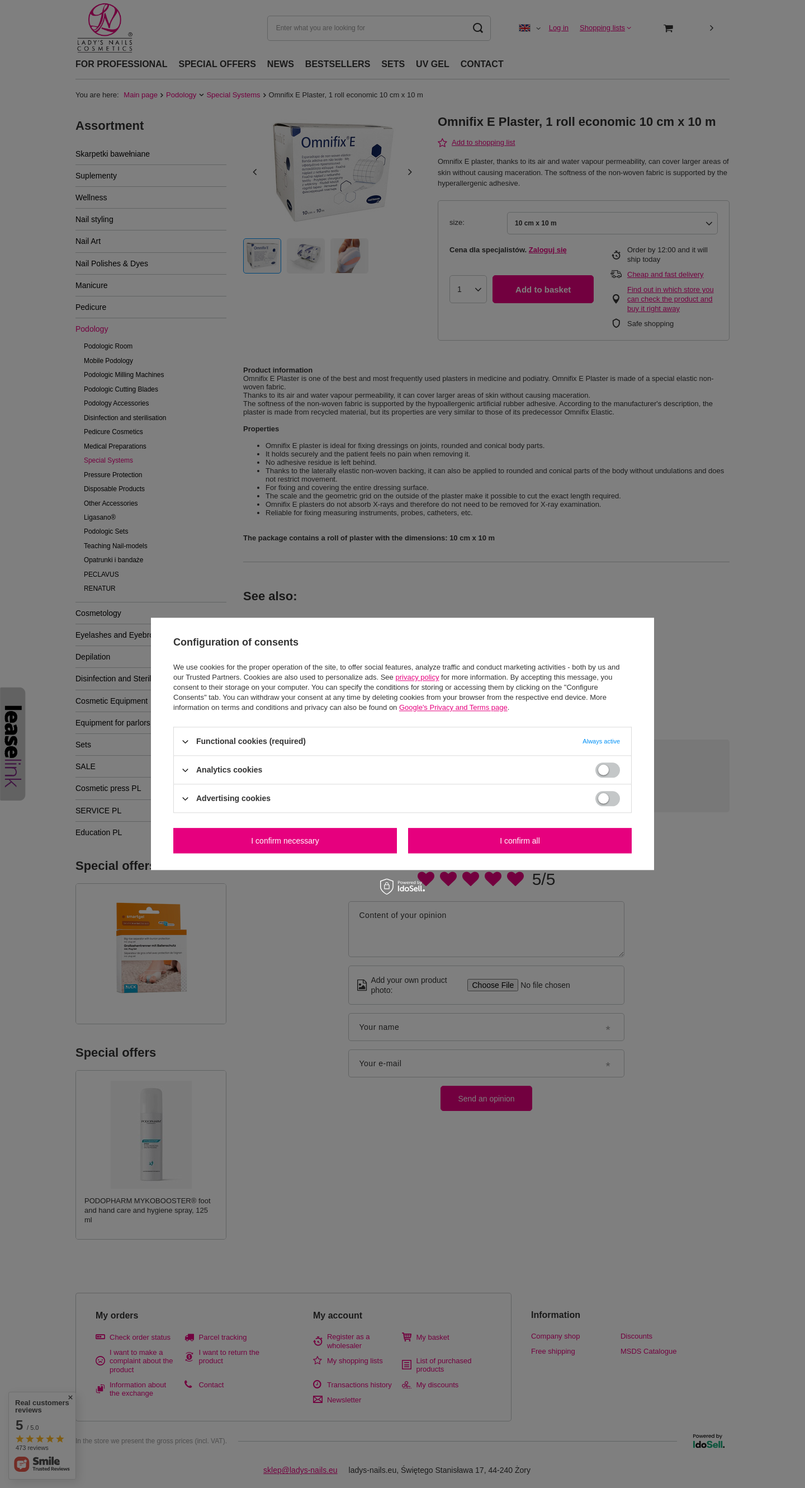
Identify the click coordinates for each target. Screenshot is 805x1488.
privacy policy (417, 677)
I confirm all (520, 840)
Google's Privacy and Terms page (453, 707)
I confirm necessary (285, 840)
